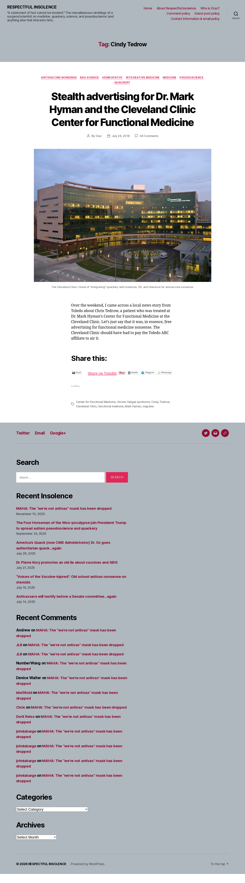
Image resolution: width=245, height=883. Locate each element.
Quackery (122, 83)
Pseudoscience (193, 77)
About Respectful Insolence (176, 8)
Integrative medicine (143, 77)
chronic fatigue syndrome (134, 405)
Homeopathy (112, 77)
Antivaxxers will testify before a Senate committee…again (67, 600)
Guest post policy (207, 13)
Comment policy (178, 13)
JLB (19, 648)
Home (148, 8)
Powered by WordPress (88, 873)
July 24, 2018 (121, 136)
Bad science (88, 77)
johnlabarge (26, 740)
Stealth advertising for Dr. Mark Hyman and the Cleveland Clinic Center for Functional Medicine (122, 109)
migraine (149, 410)
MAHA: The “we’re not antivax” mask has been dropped (65, 512)
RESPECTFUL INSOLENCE (32, 7)
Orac (98, 136)
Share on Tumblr (114, 373)
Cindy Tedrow (161, 405)
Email (41, 436)
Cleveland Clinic (86, 410)
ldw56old (24, 696)
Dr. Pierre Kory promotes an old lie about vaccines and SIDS (68, 565)
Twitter (23, 436)
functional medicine (111, 410)
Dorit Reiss (25, 725)
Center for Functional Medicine (96, 405)
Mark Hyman (134, 410)
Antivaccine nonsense (57, 77)
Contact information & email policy (195, 19)
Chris (21, 711)
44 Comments (149, 136)
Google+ (60, 436)
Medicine (171, 77)
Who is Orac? (210, 8)
